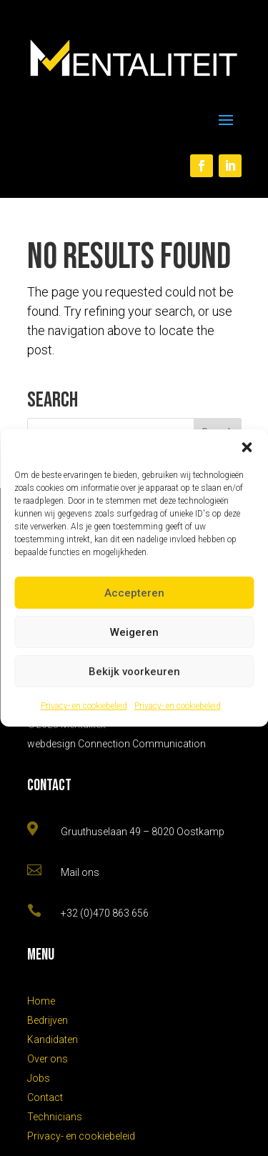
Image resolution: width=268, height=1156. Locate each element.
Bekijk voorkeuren (134, 671)
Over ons (47, 1059)
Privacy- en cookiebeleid (84, 706)
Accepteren (134, 593)
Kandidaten (52, 1039)
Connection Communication (142, 743)
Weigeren (134, 632)
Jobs (38, 1078)
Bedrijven (47, 1020)
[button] (246, 447)
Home (41, 1001)
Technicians (54, 1116)
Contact (45, 1097)
